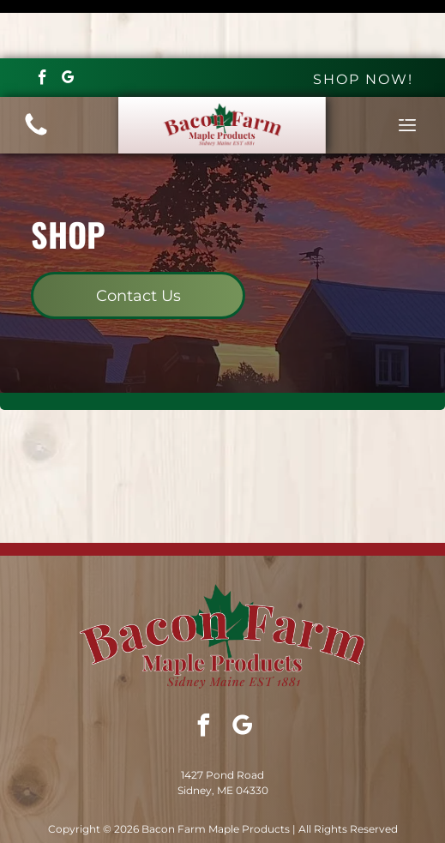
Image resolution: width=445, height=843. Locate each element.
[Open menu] (407, 66)
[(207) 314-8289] (36, 76)
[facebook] (42, 21)
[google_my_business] (68, 21)
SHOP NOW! (363, 21)
